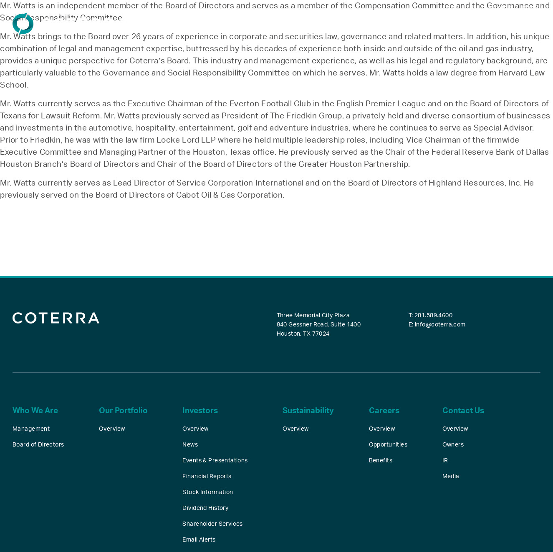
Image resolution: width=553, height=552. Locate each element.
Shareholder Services (212, 524)
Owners (453, 445)
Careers (473, 26)
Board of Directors (38, 445)
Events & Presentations (214, 461)
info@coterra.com (440, 325)
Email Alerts (198, 540)
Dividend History (205, 508)
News (190, 445)
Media (451, 476)
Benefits (380, 461)
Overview (112, 429)
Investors (365, 26)
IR (445, 461)
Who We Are (252, 26)
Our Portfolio (310, 26)
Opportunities (388, 445)
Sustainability (420, 26)
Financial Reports (206, 476)
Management (31, 429)
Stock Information (207, 492)
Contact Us (521, 26)
